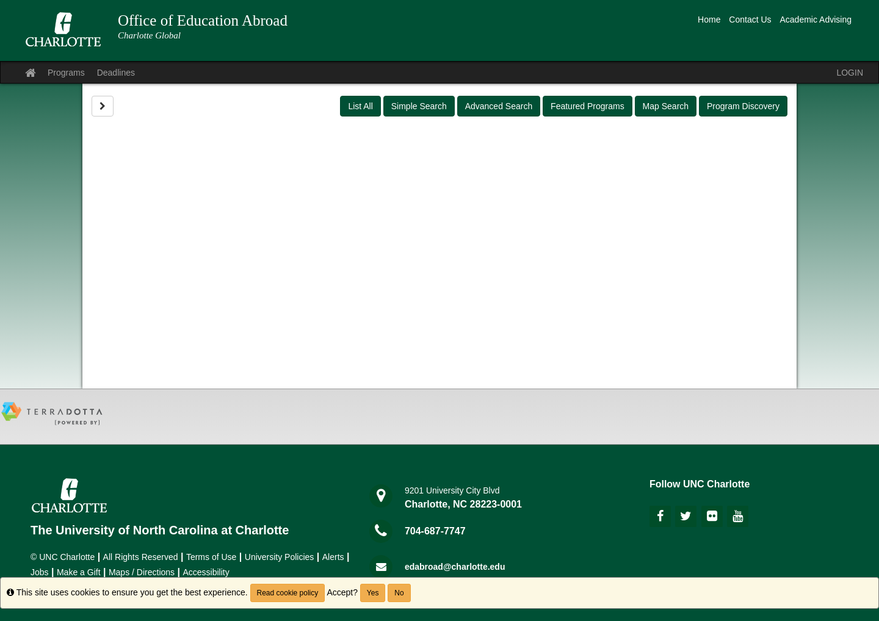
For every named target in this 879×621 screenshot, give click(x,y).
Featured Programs (587, 106)
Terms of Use (211, 557)
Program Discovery (743, 106)
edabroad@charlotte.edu (455, 567)
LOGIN (849, 72)
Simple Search (419, 106)
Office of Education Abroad (203, 20)
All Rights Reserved (140, 557)
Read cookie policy (288, 593)
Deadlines (116, 72)
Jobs (40, 572)
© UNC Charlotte (63, 557)
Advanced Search (499, 106)
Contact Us (750, 19)
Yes (373, 593)
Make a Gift (79, 572)
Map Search (666, 106)
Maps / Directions (142, 572)
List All (360, 106)
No (398, 593)
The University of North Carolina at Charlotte (160, 530)
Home (709, 19)
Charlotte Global (149, 35)
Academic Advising (816, 19)
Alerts (333, 557)
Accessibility (206, 572)
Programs (66, 72)
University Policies (279, 557)
